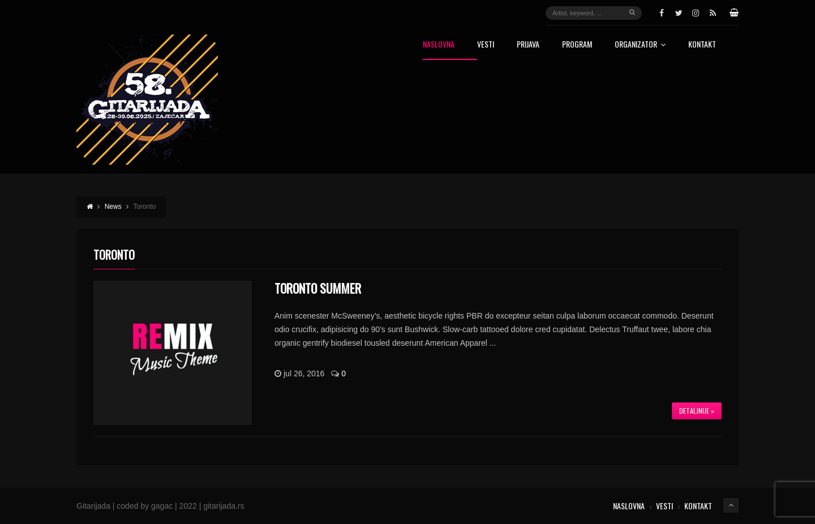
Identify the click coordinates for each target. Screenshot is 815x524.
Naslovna (438, 45)
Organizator (640, 45)
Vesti (485, 45)
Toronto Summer (317, 288)
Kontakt (702, 45)
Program (577, 45)
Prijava (528, 45)
